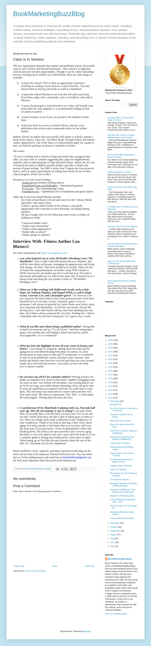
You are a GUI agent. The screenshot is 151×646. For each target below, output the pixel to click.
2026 (110, 340)
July (112, 538)
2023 (110, 352)
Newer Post (19, 566)
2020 (110, 363)
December (115, 401)
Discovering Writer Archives (119, 172)
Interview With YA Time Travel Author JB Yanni (120, 119)
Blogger (87, 631)
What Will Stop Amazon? (121, 421)
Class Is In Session (118, 469)
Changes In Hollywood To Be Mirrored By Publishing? (122, 490)
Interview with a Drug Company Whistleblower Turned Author (121, 136)
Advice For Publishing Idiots (122, 496)
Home (54, 566)
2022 (110, 355)
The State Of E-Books (119, 479)
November (115, 523)
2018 (110, 371)
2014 (110, 386)
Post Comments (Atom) (35, 571)
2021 (110, 359)
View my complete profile (116, 614)
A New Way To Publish (120, 443)
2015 (110, 382)
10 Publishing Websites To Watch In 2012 (121, 460)
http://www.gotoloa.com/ (54, 253)
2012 (110, 394)
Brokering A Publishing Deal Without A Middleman (122, 438)
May (112, 546)
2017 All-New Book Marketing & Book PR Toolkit (121, 156)
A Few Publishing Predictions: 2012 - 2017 (123, 500)
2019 (110, 367)
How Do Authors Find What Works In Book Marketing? (122, 245)
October (114, 527)
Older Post (89, 566)
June (112, 542)
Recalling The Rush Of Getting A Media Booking (123, 484)
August (113, 534)
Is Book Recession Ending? (122, 518)
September (115, 531)
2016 (110, 378)
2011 (110, 398)
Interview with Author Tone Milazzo (123, 226)
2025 (110, 344)
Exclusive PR (116, 404)
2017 (110, 375)
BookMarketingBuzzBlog (49, 13)
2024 (110, 348)
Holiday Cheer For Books (121, 466)
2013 (110, 390)
